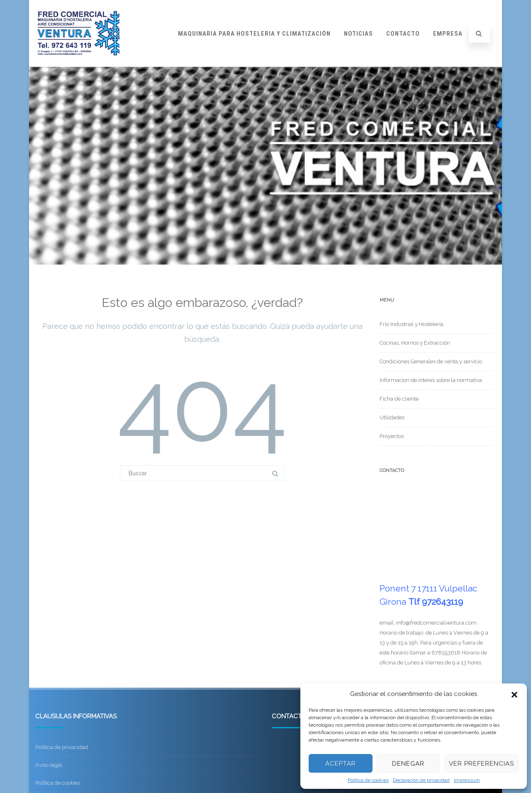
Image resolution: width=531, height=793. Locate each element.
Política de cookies (368, 780)
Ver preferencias (481, 763)
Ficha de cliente (399, 399)
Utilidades (392, 417)
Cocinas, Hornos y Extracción (415, 343)
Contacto (403, 33)
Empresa (448, 33)
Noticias (358, 33)
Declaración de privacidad (421, 780)
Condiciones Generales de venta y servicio (431, 361)
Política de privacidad (61, 747)
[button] (514, 694)
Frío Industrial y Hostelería (411, 324)
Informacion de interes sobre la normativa (431, 380)
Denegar (408, 763)
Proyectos (392, 436)
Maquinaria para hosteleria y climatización (254, 33)
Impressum (467, 780)
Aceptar (340, 763)
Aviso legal (48, 765)
